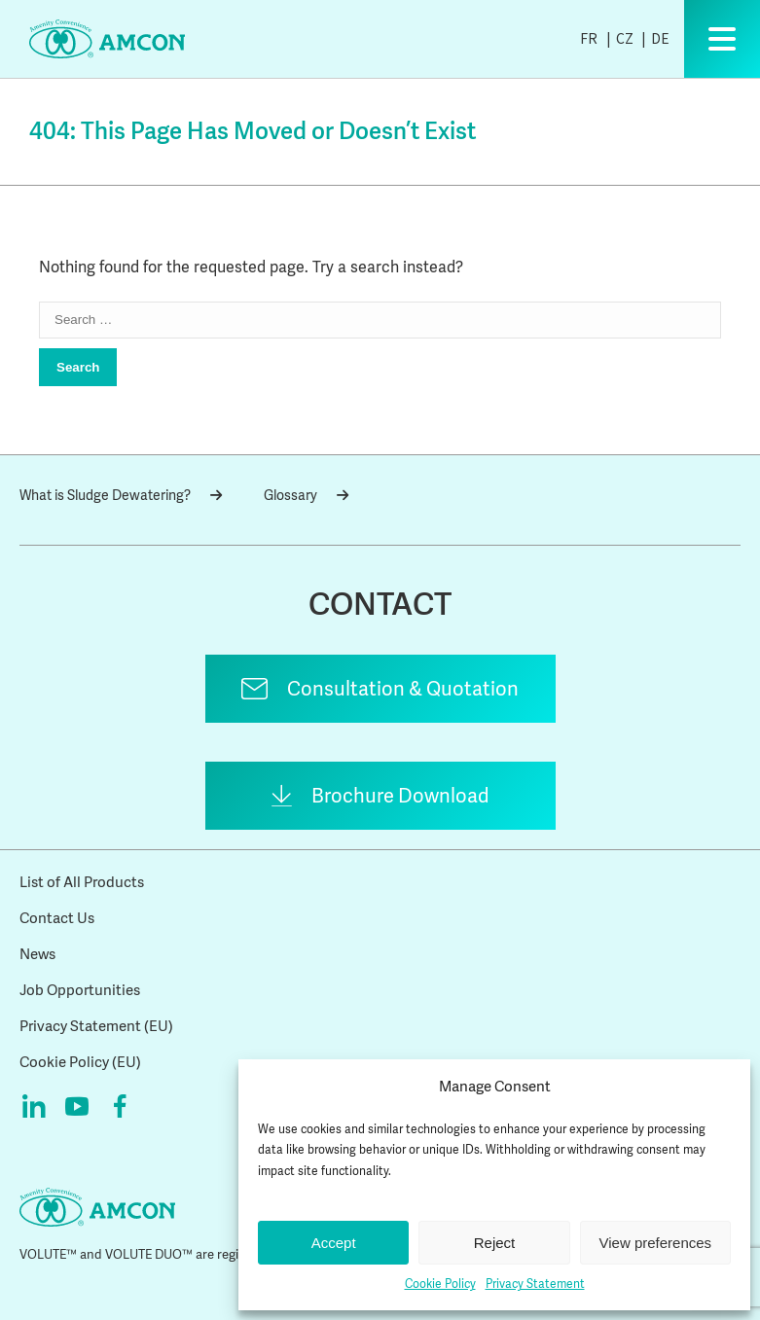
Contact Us (56, 918)
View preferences (655, 1242)
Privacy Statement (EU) (96, 1026)
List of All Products (81, 882)
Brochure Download (400, 795)
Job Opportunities (79, 990)
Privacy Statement (535, 1284)
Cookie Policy (440, 1284)
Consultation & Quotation (403, 688)
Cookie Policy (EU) (80, 1062)
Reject (495, 1242)
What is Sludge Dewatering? (120, 495)
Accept (333, 1242)
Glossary (306, 495)
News (37, 954)
